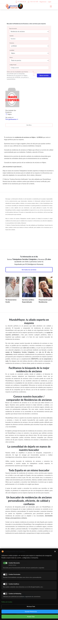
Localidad (12, 50)
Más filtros (28, 125)
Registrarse (43, 2)
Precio (11, 57)
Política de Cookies (6, 602)
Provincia (12, 43)
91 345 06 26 (22, 1)
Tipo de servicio (13, 28)
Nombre (11, 35)
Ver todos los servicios (29, 269)
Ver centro (9, 117)
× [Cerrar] (55, 551)
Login (49, 2)
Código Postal (13, 64)
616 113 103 (34, 1)
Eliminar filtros (35, 73)
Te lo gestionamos (11, 119)
